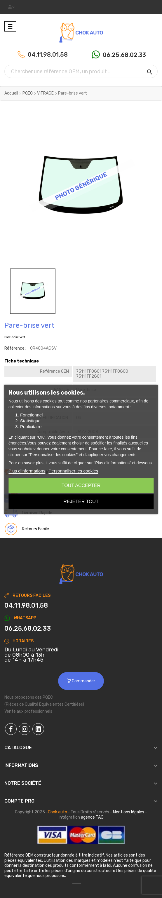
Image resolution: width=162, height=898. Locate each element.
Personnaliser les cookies (73, 470)
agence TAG (92, 817)
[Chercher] (81, 71)
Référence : (15, 348)
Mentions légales (128, 812)
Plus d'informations (26, 470)
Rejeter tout (80, 501)
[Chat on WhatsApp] (81, 628)
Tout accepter (81, 485)
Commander (81, 681)
